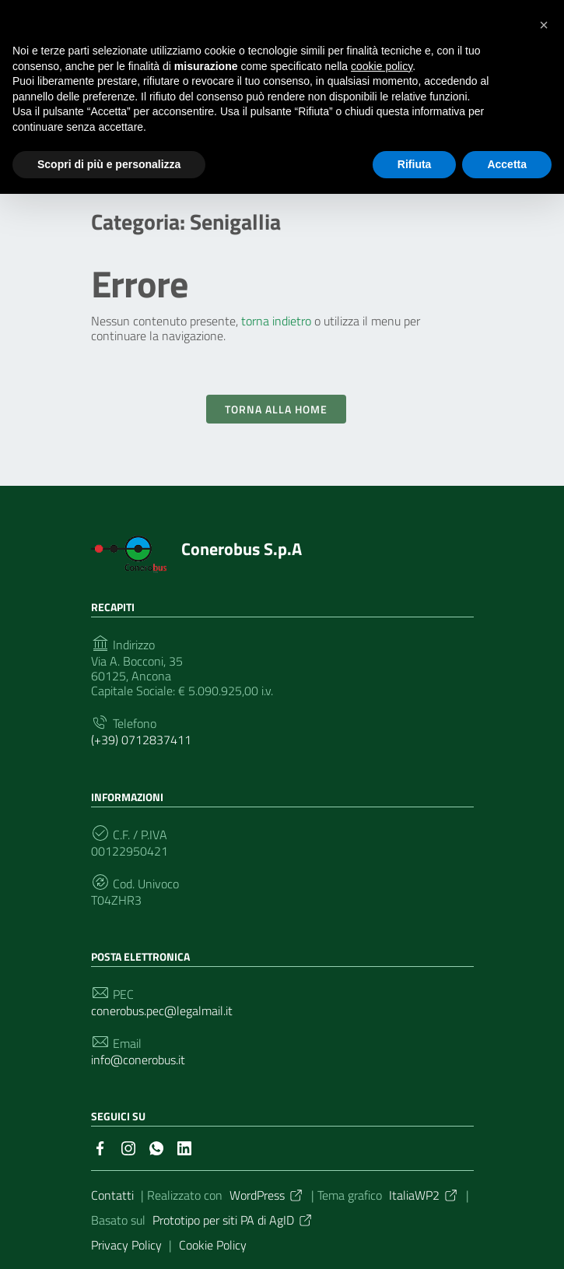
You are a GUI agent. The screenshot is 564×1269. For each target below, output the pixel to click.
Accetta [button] (507, 164)
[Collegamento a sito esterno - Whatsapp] (156, 1146)
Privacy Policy (126, 1245)
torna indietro (276, 320)
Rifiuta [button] (415, 164)
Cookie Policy (213, 1245)
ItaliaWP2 (424, 1195)
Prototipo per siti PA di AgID (233, 1220)
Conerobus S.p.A (241, 549)
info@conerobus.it (138, 1060)
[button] (543, 24)
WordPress (266, 1195)
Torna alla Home (276, 409)
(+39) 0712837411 (141, 740)
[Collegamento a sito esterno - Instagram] (128, 1146)
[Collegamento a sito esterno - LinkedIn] (184, 1146)
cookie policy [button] (381, 66)
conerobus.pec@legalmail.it (162, 1011)
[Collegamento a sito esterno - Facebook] (100, 1146)
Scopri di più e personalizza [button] (108, 164)
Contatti (112, 1195)
